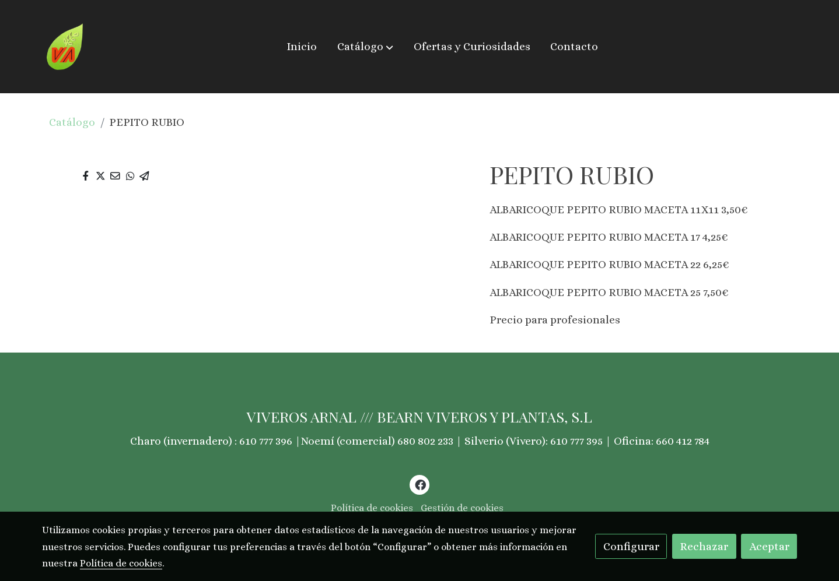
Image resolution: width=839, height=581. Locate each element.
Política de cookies (372, 507)
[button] (365, 46)
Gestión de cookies (462, 507)
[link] (65, 46)
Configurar (631, 546)
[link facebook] (420, 484)
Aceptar (769, 546)
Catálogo (72, 122)
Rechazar (704, 546)
